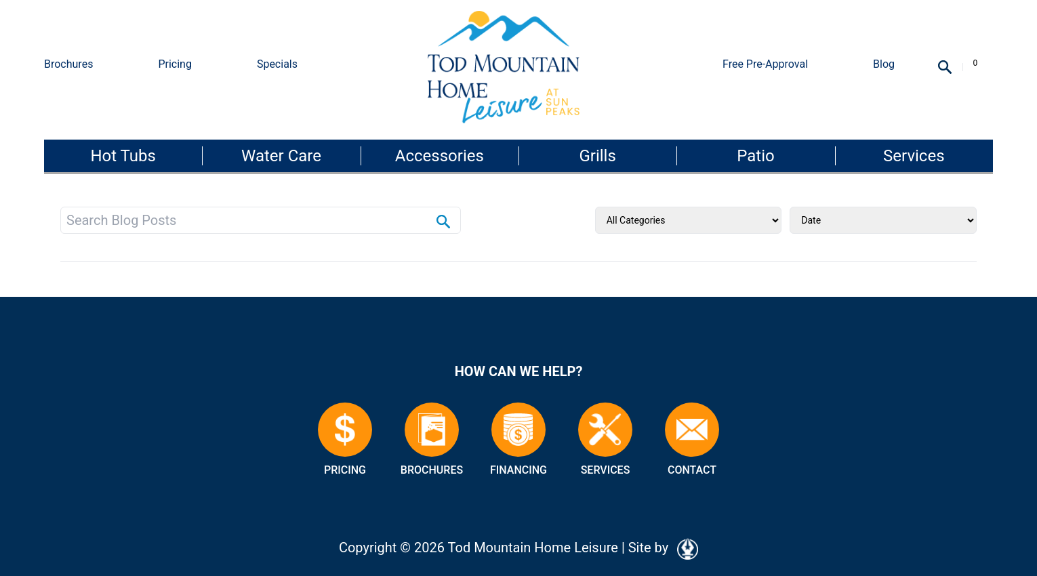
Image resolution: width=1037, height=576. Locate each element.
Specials (277, 64)
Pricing (175, 64)
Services (913, 155)
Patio (755, 155)
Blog (884, 64)
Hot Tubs (122, 155)
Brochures (68, 64)
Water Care (281, 155)
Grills (597, 155)
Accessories (439, 155)
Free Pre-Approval (765, 64)
